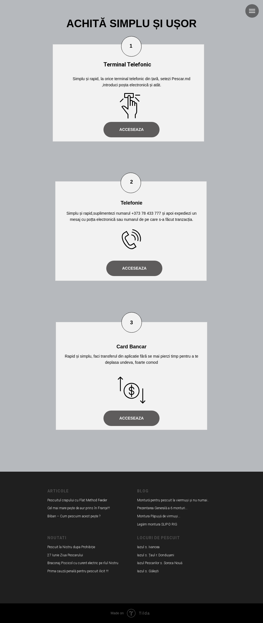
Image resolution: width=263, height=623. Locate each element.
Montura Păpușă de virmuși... (158, 516)
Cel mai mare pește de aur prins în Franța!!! (78, 508)
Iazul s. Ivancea (148, 547)
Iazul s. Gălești (148, 571)
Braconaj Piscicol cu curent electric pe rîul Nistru (82, 563)
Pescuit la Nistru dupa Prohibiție (71, 547)
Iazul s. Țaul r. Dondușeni (155, 555)
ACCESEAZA (131, 129)
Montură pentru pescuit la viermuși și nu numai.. (173, 500)
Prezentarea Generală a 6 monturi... (162, 508)
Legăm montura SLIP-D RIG (157, 524)
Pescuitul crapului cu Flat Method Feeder (77, 500)
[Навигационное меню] (252, 11)
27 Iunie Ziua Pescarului (65, 555)
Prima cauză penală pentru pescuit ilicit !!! (78, 571)
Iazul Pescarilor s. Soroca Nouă (159, 563)
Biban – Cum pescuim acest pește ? (73, 516)
